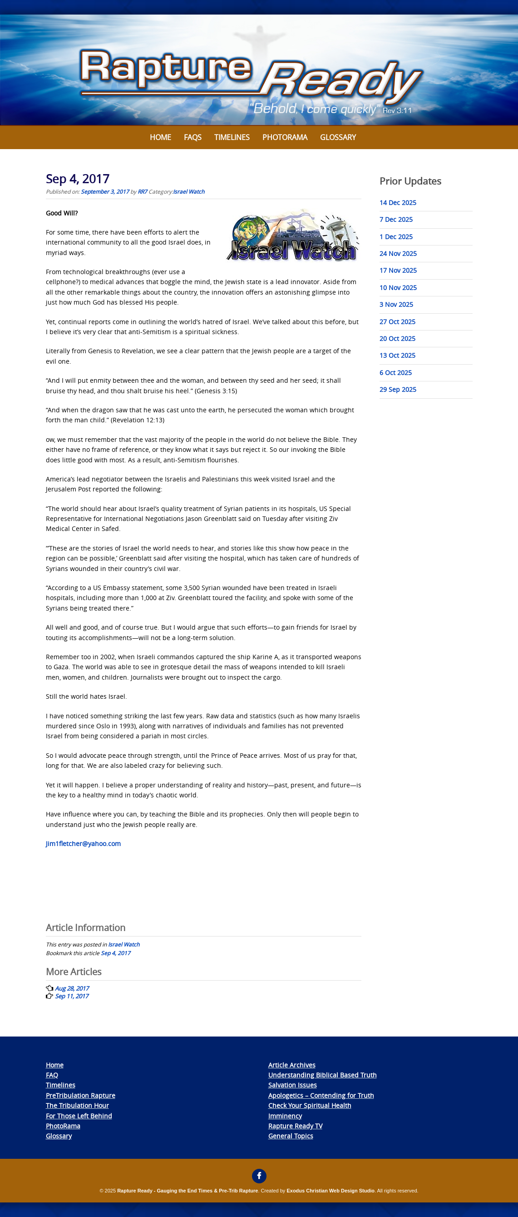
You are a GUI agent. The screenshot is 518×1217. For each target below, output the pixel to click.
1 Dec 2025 (396, 236)
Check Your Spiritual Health (309, 1105)
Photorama (284, 137)
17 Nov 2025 (398, 270)
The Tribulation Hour (77, 1105)
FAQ (52, 1075)
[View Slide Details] (259, 70)
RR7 (142, 191)
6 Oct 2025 (396, 372)
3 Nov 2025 (396, 304)
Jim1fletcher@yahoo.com (83, 843)
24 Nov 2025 (398, 253)
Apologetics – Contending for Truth (321, 1095)
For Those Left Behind (79, 1116)
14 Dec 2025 (398, 202)
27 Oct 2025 (397, 321)
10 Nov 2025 (398, 287)
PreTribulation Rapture (80, 1095)
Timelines (232, 137)
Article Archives (292, 1065)
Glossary (338, 137)
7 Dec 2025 (396, 219)
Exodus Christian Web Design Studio (330, 1190)
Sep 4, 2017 (115, 953)
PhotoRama (63, 1126)
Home (160, 137)
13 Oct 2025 (397, 355)
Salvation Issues (292, 1085)
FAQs (193, 137)
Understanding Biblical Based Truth (322, 1075)
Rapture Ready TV (295, 1126)
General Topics (290, 1136)
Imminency (285, 1116)
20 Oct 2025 (397, 338)
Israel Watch (188, 191)
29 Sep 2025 (398, 389)
